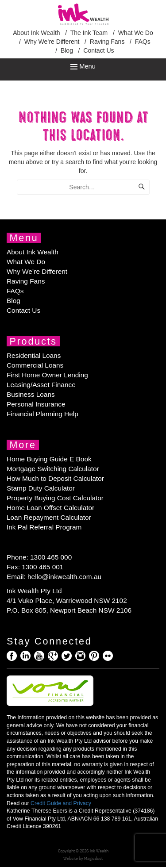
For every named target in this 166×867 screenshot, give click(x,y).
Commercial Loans (35, 365)
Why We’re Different (52, 41)
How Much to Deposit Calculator (55, 478)
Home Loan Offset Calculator (50, 507)
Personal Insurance (36, 404)
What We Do (135, 32)
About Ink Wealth (36, 32)
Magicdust (93, 858)
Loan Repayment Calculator (49, 517)
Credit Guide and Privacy (61, 803)
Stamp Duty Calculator (41, 488)
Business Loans (31, 394)
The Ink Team (89, 32)
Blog (67, 50)
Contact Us (98, 50)
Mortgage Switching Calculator (53, 468)
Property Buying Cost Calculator (55, 498)
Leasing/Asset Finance (41, 384)
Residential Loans (34, 355)
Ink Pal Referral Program (44, 527)
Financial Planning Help (42, 414)
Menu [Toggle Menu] (83, 66)
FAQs (143, 41)
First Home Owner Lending (47, 375)
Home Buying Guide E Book (49, 459)
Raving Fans (107, 41)
